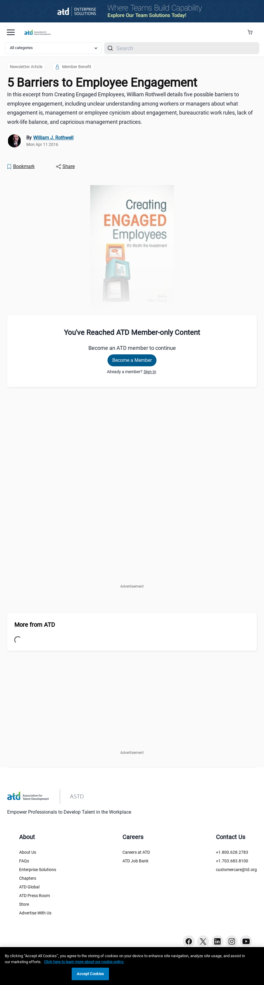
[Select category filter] (53, 48)
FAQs (24, 861)
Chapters (27, 878)
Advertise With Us (35, 913)
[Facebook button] (189, 941)
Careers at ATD (136, 852)
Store (24, 904)
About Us (27, 852)
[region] (132, 966)
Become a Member (132, 360)
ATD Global (29, 887)
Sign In (150, 371)
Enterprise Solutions (37, 869)
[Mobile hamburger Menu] (11, 32)
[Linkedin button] (217, 941)
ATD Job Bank (135, 861)
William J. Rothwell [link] (53, 138)
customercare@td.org (236, 869)
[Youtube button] (246, 941)
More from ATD (34, 624)
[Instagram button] (232, 941)
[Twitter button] (203, 941)
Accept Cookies (90, 974)
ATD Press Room (34, 895)
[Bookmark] (20, 166)
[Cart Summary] (252, 32)
